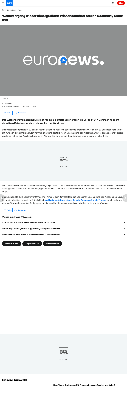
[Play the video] (63, 60)
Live (121, 3)
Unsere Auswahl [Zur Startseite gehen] (14, 380)
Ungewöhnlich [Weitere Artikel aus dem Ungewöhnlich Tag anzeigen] (32, 243)
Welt (20, 10)
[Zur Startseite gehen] (9, 3)
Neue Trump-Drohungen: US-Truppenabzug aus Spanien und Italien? (31, 228)
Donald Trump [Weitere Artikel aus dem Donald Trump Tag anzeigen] (11, 243)
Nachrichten (11, 10)
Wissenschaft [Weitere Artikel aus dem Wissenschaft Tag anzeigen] (52, 243)
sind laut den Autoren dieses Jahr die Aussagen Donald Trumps (75, 200)
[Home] (3, 10)
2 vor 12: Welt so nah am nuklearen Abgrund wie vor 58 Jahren (28, 222)
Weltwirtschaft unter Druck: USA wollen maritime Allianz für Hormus (31, 234)
